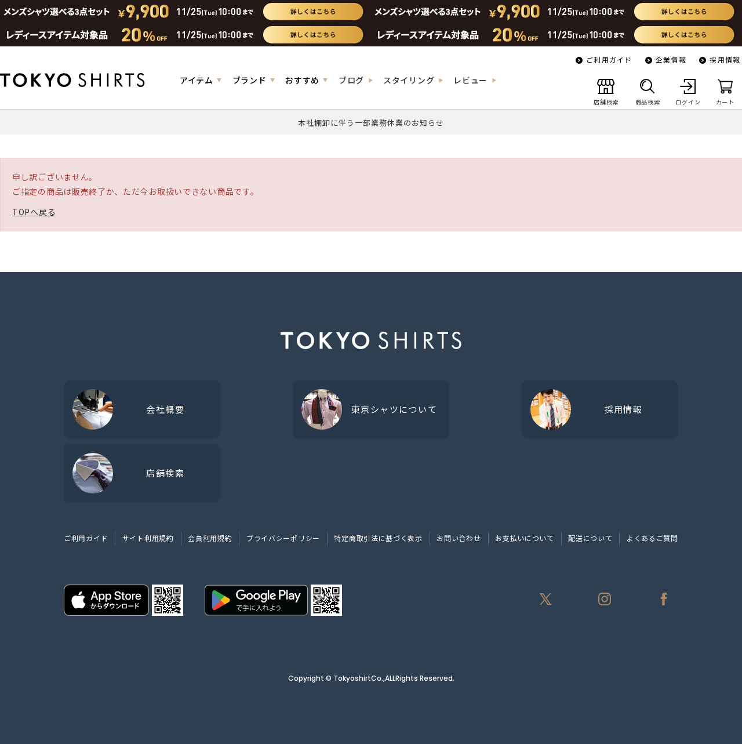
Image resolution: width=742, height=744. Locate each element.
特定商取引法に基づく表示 (378, 538)
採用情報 (725, 59)
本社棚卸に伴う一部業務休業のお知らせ (371, 122)
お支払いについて (524, 538)
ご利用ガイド (609, 59)
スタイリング (408, 80)
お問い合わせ (459, 538)
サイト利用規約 (148, 538)
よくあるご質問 (652, 538)
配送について (590, 538)
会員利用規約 (210, 538)
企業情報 (671, 59)
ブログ (351, 80)
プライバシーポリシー (283, 538)
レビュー (470, 80)
